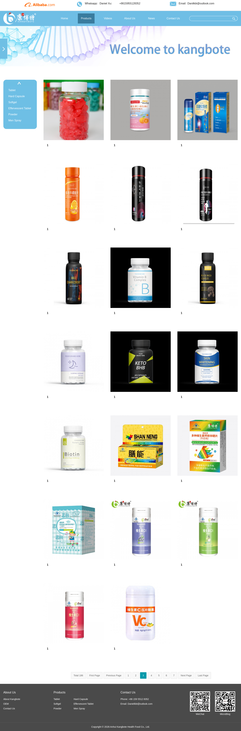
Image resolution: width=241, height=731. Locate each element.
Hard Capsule (16, 96)
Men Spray (14, 120)
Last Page (203, 675)
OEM (6, 703)
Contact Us (9, 708)
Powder (12, 114)
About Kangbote (11, 699)
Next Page (186, 675)
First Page (94, 675)
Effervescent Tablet (19, 108)
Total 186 (78, 675)
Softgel (12, 102)
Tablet (12, 90)
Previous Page (113, 675)
